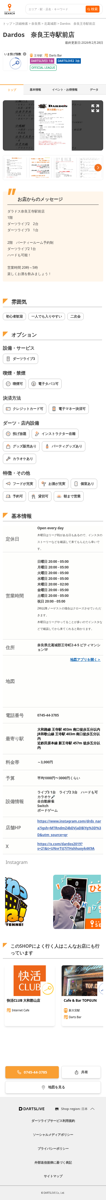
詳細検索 (22, 23)
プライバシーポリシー (53, 1148)
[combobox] (57, 9)
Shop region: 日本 (74, 1109)
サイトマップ (53, 1176)
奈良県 (36, 23)
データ (94, 89)
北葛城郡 (50, 23)
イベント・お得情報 (64, 89)
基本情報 (35, 89)
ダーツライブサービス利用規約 (53, 1120)
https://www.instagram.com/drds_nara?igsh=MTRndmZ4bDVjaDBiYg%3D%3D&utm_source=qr (69, 828)
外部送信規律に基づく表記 (53, 1162)
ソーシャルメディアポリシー (53, 1134)
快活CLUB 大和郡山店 (23, 1000)
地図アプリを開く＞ (85, 659)
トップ (8, 23)
